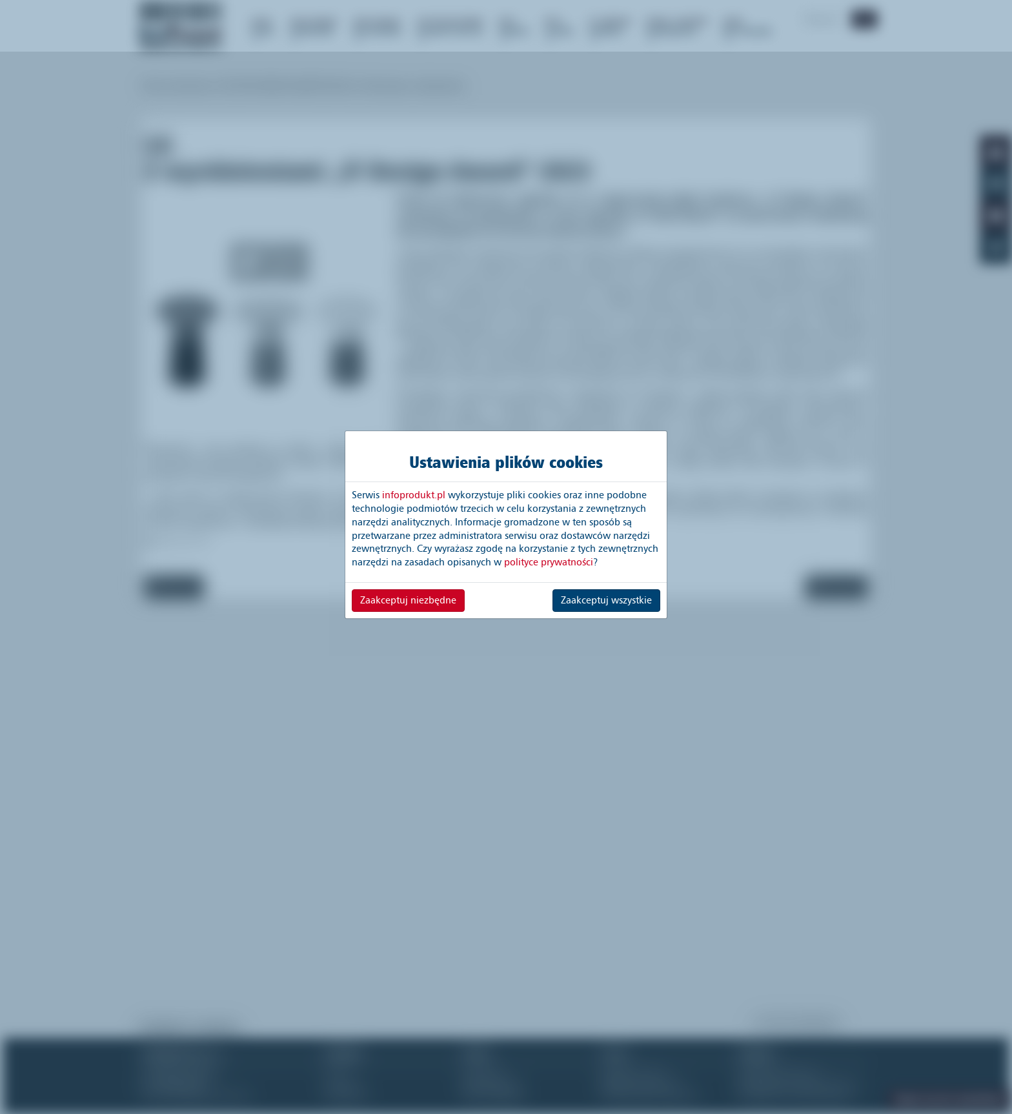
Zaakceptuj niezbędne (408, 600)
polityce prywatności (548, 562)
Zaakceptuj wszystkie (606, 600)
